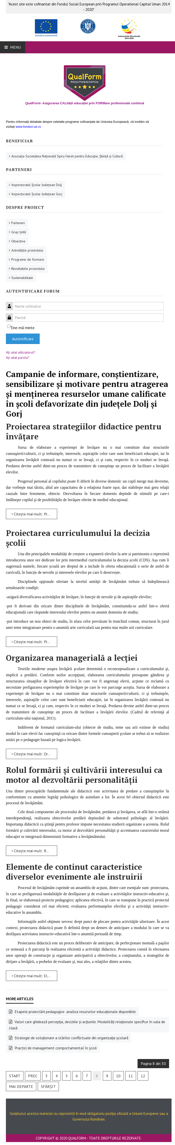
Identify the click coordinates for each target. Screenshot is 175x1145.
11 (130, 1075)
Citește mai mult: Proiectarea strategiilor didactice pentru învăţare (34, 513)
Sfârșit (48, 1086)
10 (118, 1075)
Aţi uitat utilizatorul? (20, 352)
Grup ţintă (18, 232)
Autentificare (23, 338)
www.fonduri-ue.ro (28, 126)
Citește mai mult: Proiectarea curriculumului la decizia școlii (34, 641)
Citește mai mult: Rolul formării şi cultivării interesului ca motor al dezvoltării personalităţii (34, 850)
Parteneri (18, 223)
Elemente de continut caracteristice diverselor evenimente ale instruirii (74, 872)
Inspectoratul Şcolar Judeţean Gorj (36, 194)
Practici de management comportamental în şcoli (55, 1047)
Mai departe (21, 1086)
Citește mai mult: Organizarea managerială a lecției (34, 753)
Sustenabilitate (22, 278)
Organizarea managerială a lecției (72, 658)
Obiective (18, 241)
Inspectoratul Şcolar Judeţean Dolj (36, 185)
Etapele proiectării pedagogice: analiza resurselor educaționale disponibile (75, 1011)
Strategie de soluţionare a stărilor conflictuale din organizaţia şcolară (71, 1037)
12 (143, 1075)
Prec (32, 1075)
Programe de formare (27, 259)
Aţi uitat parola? (17, 357)
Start (14, 1075)
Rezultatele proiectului (28, 268)
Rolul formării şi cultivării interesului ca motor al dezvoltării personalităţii (84, 775)
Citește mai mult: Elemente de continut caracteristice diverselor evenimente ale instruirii (34, 975)
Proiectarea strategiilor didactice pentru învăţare (83, 431)
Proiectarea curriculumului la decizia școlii (78, 538)
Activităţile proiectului (27, 250)
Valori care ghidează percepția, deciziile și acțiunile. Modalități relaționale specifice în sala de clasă (87, 1024)
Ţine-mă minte (22, 327)
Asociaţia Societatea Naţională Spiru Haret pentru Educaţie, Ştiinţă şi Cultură (67, 156)
